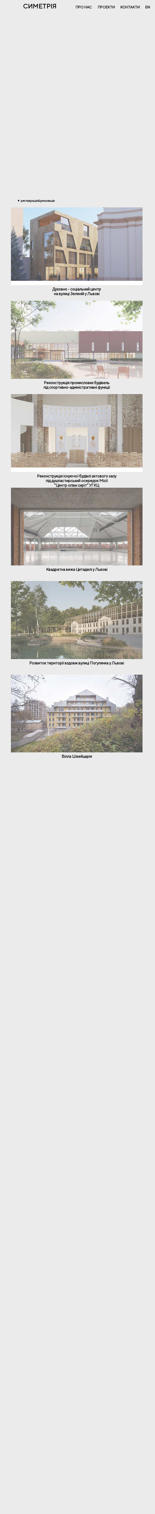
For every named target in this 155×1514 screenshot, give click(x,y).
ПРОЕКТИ (106, 7)
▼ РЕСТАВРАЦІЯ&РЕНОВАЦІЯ (36, 201)
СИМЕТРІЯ (40, 6)
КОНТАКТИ (130, 7)
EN (147, 7)
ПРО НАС (84, 7)
